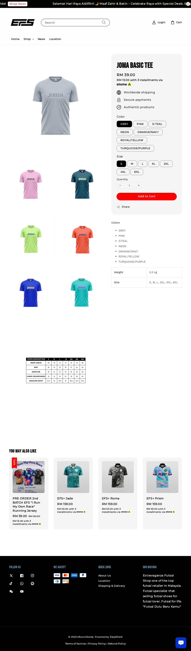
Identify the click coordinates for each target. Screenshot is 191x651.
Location (55, 39)
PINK (140, 124)
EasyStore (116, 636)
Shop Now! (30, 4)
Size (120, 156)
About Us (104, 575)
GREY (124, 124)
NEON (124, 132)
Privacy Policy (97, 643)
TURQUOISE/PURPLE (135, 148)
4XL (123, 172)
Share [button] (123, 207)
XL (153, 163)
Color (121, 116)
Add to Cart (146, 196)
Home (15, 39)
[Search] (104, 22)
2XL (166, 163)
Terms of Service (75, 643)
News (41, 39)
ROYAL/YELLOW (131, 140)
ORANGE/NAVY (148, 132)
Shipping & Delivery (111, 585)
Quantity (122, 179)
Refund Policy (117, 643)
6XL (136, 172)
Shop (27, 39)
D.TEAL (157, 124)
